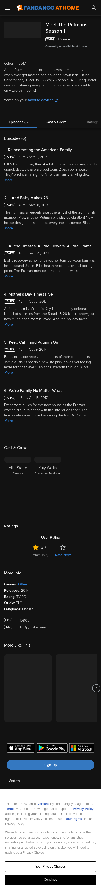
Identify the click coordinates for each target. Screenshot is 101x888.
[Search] (94, 8)
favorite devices (43, 94)
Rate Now (63, 549)
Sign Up (50, 759)
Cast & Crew (56, 116)
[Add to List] (94, 33)
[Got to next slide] (96, 682)
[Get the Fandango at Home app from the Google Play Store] (52, 742)
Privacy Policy (83, 809)
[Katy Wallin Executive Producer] (47, 477)
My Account (19, 785)
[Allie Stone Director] (17, 477)
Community (39, 549)
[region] (50, 838)
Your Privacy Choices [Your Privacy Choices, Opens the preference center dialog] (50, 866)
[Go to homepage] (47, 8)
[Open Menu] (7, 8)
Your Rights (73, 819)
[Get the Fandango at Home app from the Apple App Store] (21, 742)
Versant (43, 804)
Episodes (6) (19, 116)
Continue (50, 880)
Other (22, 578)
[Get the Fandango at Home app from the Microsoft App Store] (81, 742)
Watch (14, 774)
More (8, 174)
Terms (9, 809)
